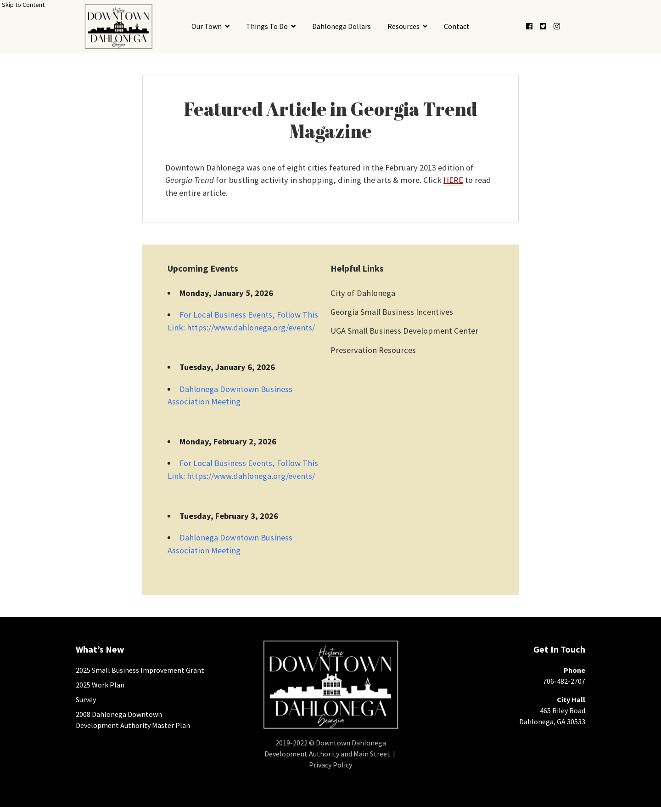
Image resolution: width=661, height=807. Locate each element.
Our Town (206, 26)
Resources (403, 26)
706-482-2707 (564, 681)
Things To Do (267, 26)
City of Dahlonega (362, 293)
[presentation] (118, 26)
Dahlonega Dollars (341, 26)
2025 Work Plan (100, 684)
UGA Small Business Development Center (404, 330)
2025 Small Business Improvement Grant (140, 670)
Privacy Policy (330, 764)
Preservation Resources (373, 350)
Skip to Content (23, 4)
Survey (86, 699)
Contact (457, 26)
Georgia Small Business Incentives (391, 312)
